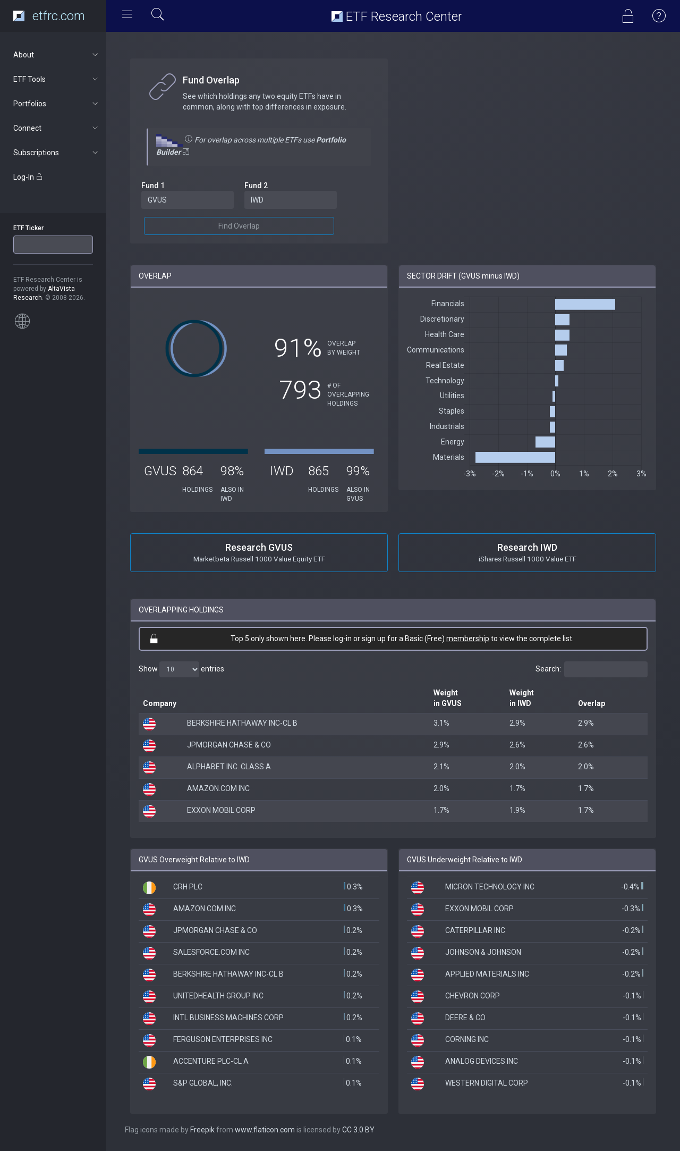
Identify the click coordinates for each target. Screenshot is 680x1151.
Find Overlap (239, 226)
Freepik (202, 1129)
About (56, 55)
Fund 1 (153, 185)
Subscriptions (56, 152)
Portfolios (56, 103)
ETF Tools (56, 79)
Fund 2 (256, 185)
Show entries (181, 669)
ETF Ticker (28, 228)
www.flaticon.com (265, 1129)
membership (467, 638)
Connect (56, 128)
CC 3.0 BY (358, 1129)
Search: (592, 669)
